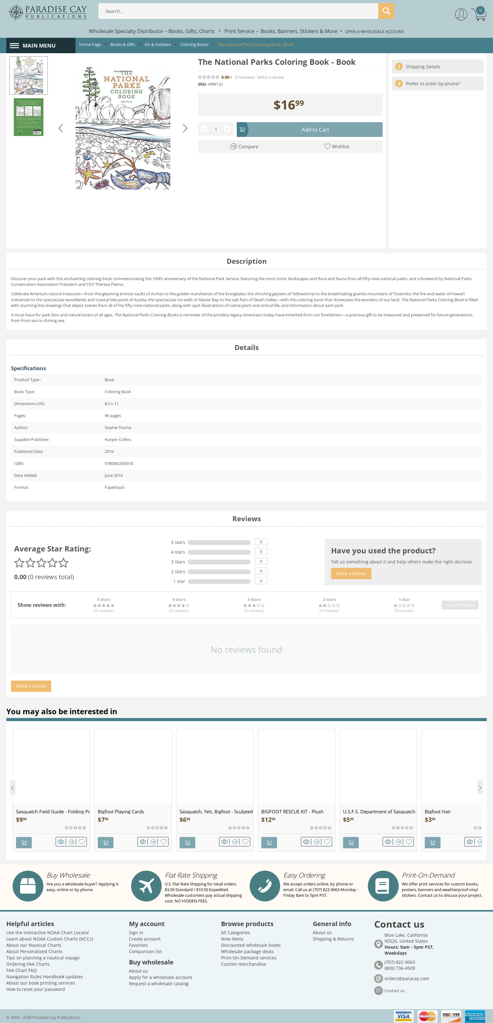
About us (138, 969)
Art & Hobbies (158, 44)
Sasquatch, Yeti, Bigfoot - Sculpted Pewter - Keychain (216, 811)
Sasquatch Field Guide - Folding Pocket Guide (53, 811)
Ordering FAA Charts (28, 962)
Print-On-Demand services (249, 956)
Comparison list (145, 949)
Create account (145, 937)
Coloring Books (194, 44)
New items (232, 937)
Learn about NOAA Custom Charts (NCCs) (49, 937)
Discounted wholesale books (251, 943)
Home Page (90, 44)
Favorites (138, 943)
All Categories (235, 931)
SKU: (202, 84)
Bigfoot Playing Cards (121, 811)
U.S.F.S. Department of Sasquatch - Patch (380, 811)
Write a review (270, 77)
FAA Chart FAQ (21, 968)
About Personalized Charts (34, 949)
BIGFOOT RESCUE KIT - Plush (292, 811)
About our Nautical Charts (33, 943)
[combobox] (246, 11)
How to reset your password (35, 987)
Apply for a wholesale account (160, 975)
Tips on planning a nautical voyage (43, 956)
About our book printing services (40, 981)
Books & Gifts (122, 44)
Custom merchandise (243, 962)
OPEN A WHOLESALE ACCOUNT (374, 31)
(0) (245, 77)
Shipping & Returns (333, 937)
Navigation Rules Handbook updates (44, 975)
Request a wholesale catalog (159, 982)
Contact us (395, 989)
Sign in (136, 931)
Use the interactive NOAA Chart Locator (47, 931)
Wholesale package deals (247, 949)
